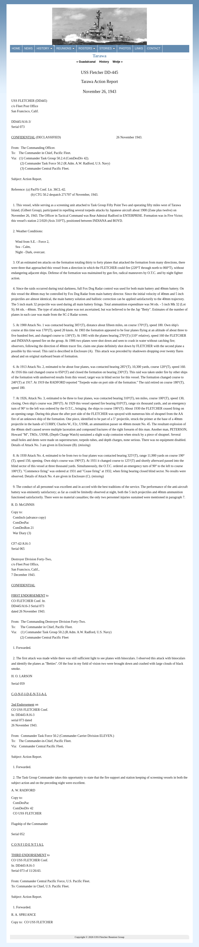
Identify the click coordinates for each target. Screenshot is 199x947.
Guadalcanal (85, 61)
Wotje (118, 61)
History (104, 61)
